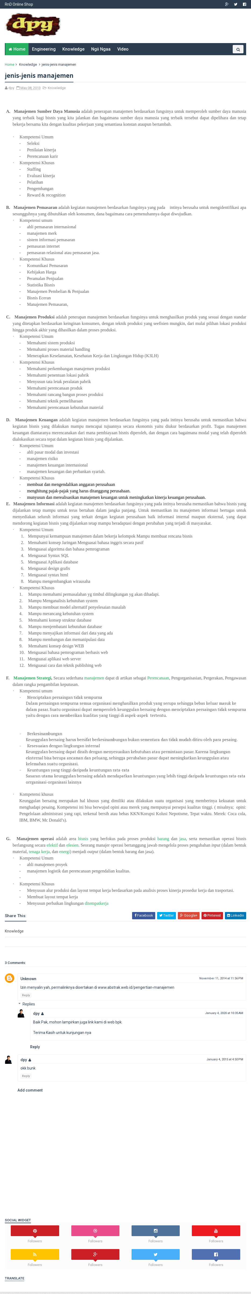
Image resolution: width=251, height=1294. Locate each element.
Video (123, 51)
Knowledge (73, 51)
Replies (29, 1006)
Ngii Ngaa (101, 51)
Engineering (44, 51)
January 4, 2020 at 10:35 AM (223, 1015)
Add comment (30, 1092)
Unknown (29, 981)
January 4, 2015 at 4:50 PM (224, 1061)
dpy (37, 1016)
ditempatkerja (97, 905)
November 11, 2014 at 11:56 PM (221, 981)
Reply (26, 997)
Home (19, 51)
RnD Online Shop (19, 4)
